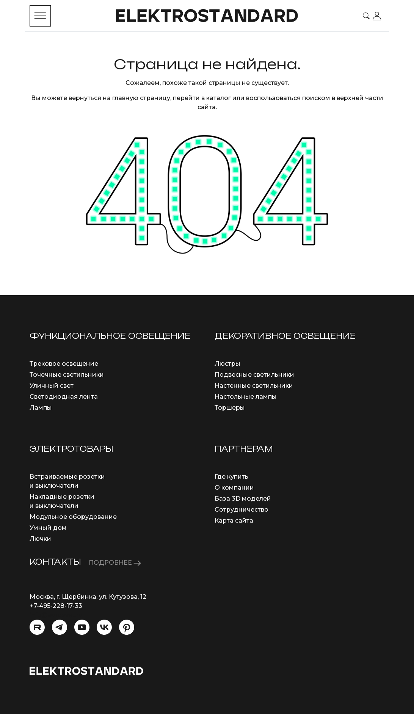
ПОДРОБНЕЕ (115, 562)
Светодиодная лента (64, 396)
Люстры (227, 363)
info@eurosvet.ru (56, 614)
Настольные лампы (246, 396)
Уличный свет (52, 385)
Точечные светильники (67, 374)
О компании (234, 487)
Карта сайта (234, 520)
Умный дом (48, 527)
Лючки (40, 538)
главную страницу (141, 98)
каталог (218, 98)
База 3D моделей (243, 498)
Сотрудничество (241, 509)
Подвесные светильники (254, 374)
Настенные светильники (254, 385)
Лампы (41, 407)
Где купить (231, 476)
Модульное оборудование (73, 516)
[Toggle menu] (40, 16)
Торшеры (230, 407)
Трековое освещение (64, 363)
